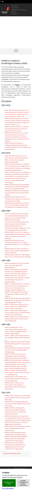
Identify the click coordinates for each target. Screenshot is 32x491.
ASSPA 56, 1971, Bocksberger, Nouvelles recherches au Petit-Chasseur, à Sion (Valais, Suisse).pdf (17, 374)
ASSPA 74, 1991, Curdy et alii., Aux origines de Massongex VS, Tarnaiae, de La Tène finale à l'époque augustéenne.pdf (17, 270)
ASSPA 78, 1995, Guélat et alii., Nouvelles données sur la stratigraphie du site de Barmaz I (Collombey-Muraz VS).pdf (16, 241)
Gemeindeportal (18, 449)
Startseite (14, 6)
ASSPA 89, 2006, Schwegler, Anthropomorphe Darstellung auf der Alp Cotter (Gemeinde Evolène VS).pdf (17, 192)
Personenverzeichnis (19, 441)
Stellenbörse (17, 456)
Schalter (14, 14)
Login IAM (16, 459)
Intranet (15, 447)
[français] (0, 1)
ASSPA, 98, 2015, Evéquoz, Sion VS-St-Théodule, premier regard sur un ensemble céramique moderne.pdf (17, 169)
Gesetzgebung (17, 445)
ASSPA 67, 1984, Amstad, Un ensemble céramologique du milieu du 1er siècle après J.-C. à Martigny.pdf (17, 342)
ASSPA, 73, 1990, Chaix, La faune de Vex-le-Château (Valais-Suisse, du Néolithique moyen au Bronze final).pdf (17, 276)
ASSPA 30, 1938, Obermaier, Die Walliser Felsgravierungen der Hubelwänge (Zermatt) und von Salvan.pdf (16, 409)
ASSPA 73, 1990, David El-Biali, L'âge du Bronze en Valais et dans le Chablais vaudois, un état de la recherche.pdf (18, 283)
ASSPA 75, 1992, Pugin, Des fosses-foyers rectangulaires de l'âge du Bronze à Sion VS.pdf (16, 264)
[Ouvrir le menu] (16, 21)
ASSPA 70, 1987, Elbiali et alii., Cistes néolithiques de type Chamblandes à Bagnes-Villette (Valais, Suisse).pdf (16, 326)
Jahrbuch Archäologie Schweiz (12, 423)
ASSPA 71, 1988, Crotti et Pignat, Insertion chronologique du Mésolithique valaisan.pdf (17, 308)
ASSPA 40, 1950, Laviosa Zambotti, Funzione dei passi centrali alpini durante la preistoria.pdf (17, 398)
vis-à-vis (15, 468)
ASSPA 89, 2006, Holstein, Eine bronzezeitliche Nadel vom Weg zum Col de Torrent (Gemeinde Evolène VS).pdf (17, 198)
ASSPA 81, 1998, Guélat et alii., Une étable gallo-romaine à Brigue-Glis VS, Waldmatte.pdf (17, 235)
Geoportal (16, 443)
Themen (13, 12)
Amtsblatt (16, 466)
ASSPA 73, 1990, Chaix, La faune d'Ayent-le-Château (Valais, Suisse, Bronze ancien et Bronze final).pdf (17, 289)
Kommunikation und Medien (19, 10)
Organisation (15, 8)
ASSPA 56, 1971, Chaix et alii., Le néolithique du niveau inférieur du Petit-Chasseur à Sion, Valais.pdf (17, 368)
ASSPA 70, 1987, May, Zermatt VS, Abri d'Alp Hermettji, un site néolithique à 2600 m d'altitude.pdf (17, 320)
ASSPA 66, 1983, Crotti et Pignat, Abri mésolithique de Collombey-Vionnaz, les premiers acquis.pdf (16, 349)
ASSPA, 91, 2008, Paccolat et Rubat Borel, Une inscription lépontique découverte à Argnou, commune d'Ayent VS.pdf (17, 186)
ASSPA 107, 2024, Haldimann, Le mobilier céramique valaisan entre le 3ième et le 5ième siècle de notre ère (16, 99)
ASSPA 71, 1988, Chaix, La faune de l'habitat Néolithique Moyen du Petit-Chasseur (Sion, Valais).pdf (17, 314)
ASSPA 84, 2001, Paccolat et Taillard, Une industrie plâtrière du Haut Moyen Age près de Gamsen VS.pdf (17, 221)
